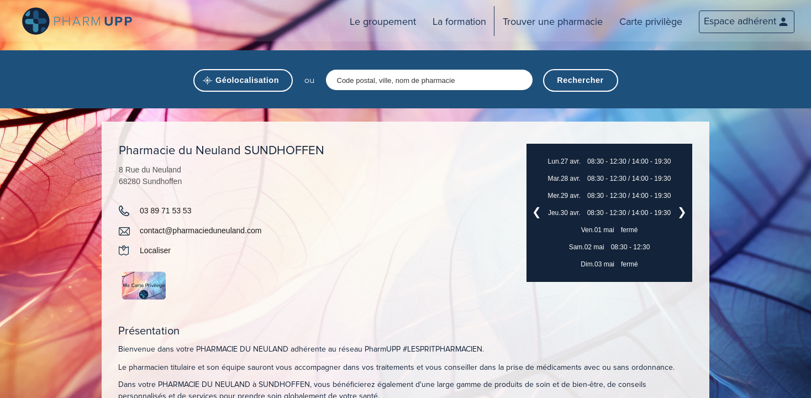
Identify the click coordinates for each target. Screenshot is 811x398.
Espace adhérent (740, 21)
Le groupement (383, 21)
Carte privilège (650, 21)
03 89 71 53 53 (165, 210)
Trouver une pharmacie (553, 21)
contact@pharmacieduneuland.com (200, 230)
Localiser (155, 250)
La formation (459, 21)
